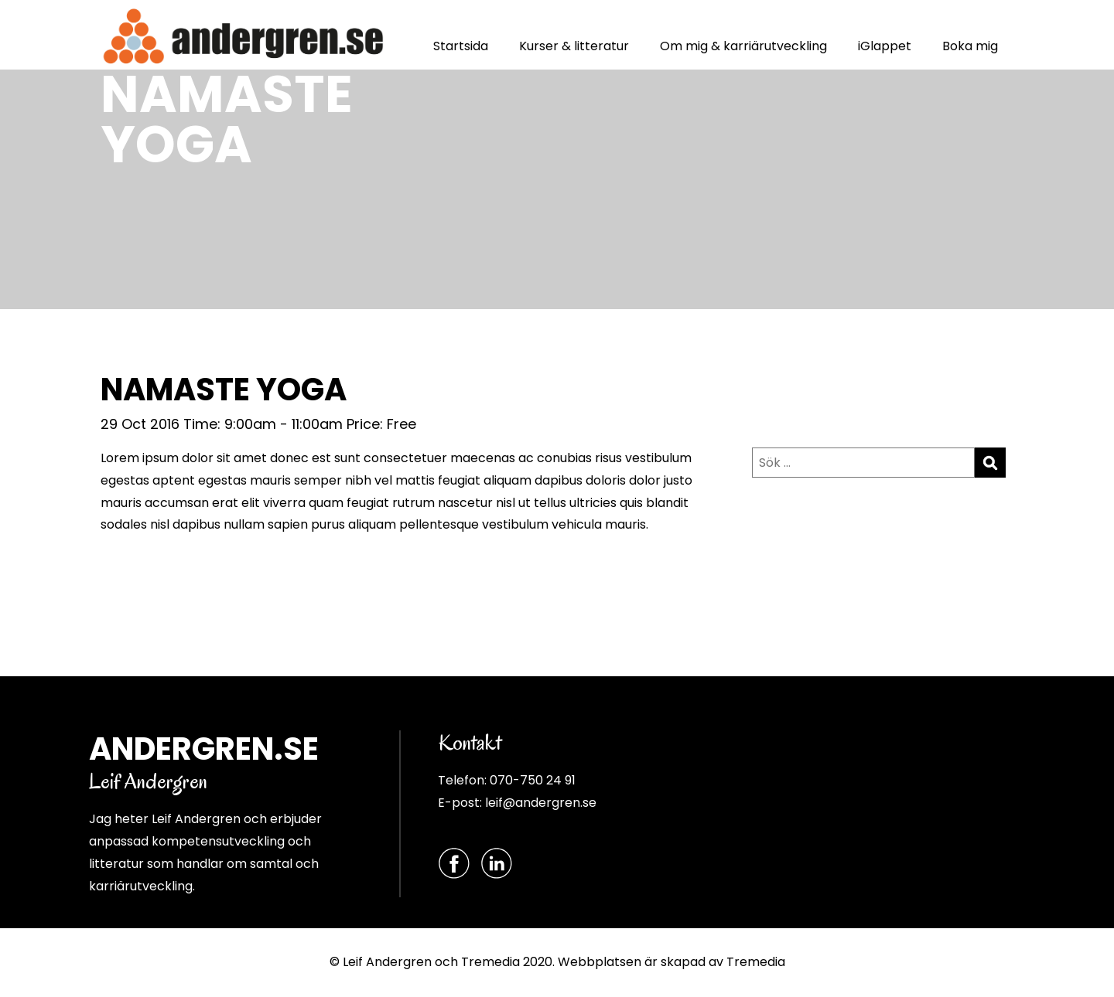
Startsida (460, 46)
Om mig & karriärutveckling (743, 46)
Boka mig (970, 46)
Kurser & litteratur (574, 46)
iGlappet (884, 46)
